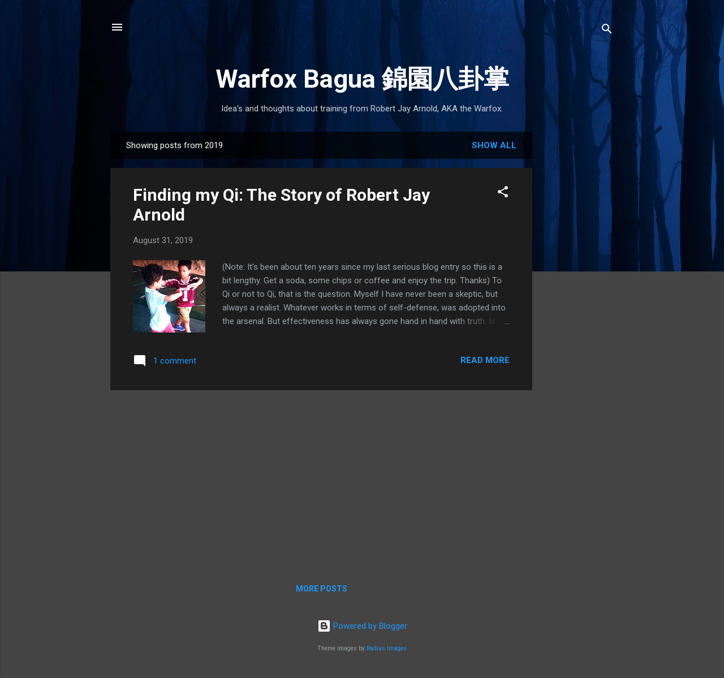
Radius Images (387, 648)
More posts (321, 588)
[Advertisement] (577, 310)
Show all (494, 145)
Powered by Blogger (362, 626)
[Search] (607, 31)
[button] (503, 193)
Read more (485, 360)
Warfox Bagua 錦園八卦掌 (362, 79)
